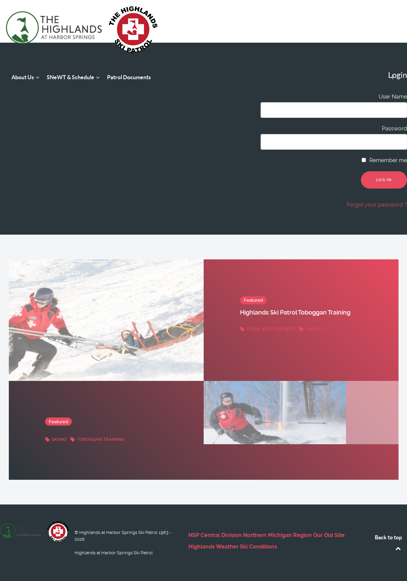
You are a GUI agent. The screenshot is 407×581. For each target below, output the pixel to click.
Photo (310, 328)
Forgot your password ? (377, 204)
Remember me (388, 160)
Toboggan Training (97, 439)
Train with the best (268, 328)
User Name (393, 96)
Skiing (56, 439)
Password (394, 128)
